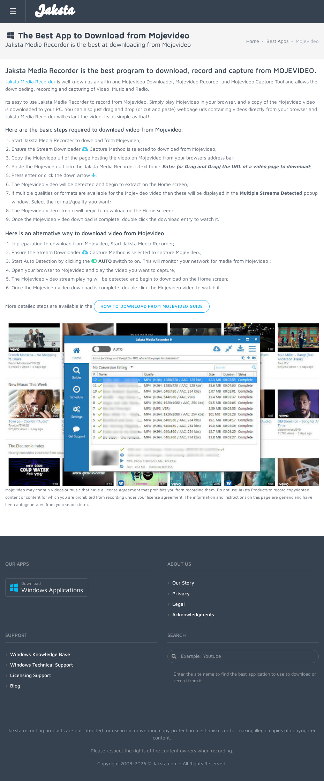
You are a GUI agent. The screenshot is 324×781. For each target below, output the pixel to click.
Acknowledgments (193, 614)
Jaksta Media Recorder (30, 81)
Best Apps (277, 41)
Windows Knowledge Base (40, 654)
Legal (178, 604)
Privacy (181, 593)
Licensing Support (30, 675)
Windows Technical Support (41, 665)
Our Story (183, 583)
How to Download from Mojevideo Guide (151, 306)
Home (252, 41)
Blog (15, 686)
